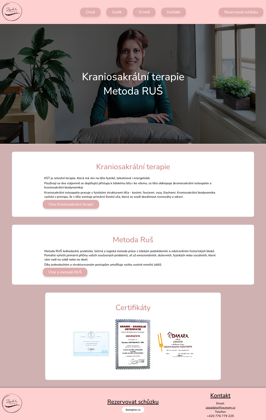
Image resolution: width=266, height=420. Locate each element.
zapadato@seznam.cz (220, 408)
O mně (144, 12)
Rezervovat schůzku (241, 12)
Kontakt (173, 12)
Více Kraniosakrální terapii (70, 204)
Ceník (117, 12)
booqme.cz (133, 410)
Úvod (90, 12)
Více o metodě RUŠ (65, 272)
